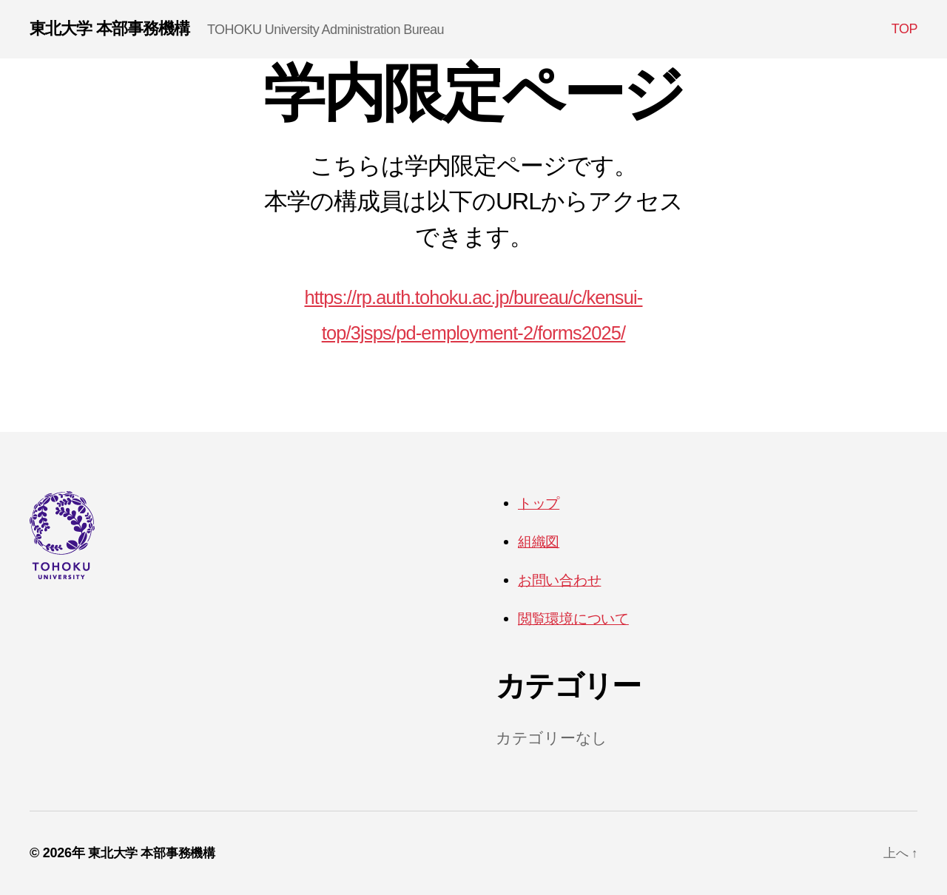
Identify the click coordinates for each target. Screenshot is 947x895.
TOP (904, 29)
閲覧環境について (581, 617)
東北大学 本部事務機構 (117, 29)
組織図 (541, 541)
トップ (542, 504)
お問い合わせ (565, 580)
